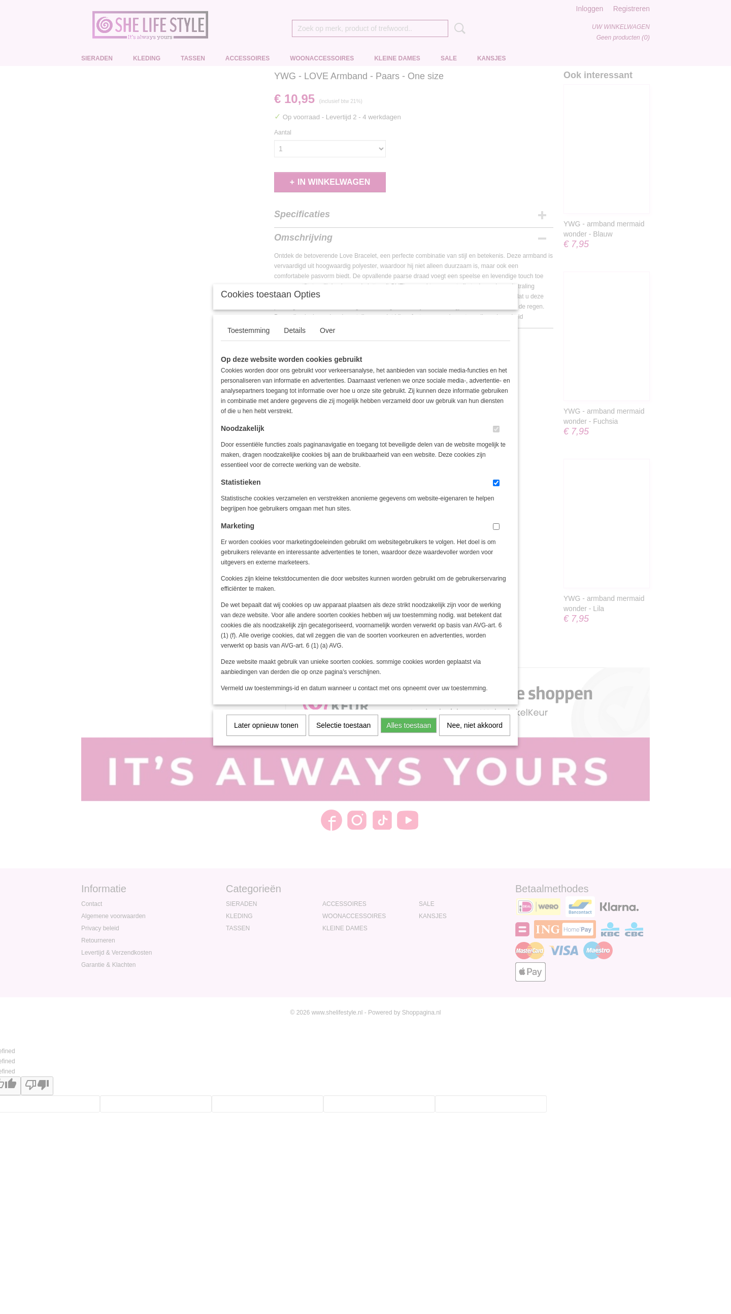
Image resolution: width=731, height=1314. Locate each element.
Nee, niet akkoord (475, 738)
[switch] (496, 442)
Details (295, 344)
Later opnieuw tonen (266, 738)
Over (327, 344)
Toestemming (248, 344)
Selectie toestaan (343, 738)
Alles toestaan (408, 738)
